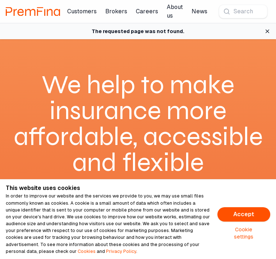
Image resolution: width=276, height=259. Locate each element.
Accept (243, 214)
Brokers (116, 11)
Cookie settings (243, 233)
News (199, 11)
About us (175, 11)
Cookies (87, 251)
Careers (147, 11)
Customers (82, 11)
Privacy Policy (121, 251)
